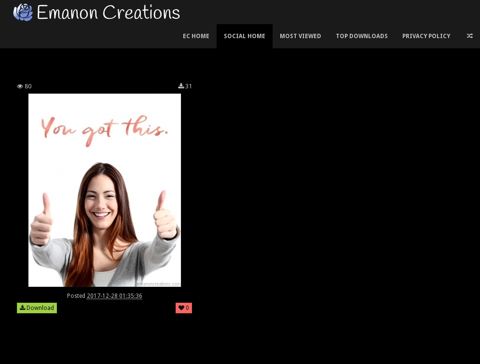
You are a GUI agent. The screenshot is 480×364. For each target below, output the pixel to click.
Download (37, 308)
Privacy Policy (426, 36)
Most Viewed (300, 36)
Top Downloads (362, 36)
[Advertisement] (240, 50)
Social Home (244, 36)
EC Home (196, 36)
